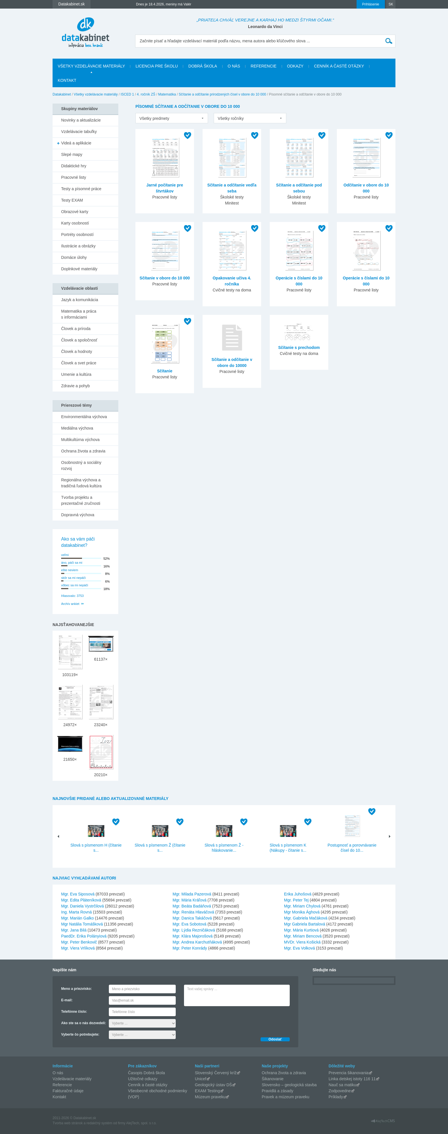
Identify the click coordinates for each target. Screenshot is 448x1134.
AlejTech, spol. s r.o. (141, 1123)
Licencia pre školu (156, 66)
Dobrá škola (202, 66)
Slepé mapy (71, 154)
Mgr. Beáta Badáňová (192, 906)
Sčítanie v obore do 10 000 (165, 278)
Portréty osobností (77, 234)
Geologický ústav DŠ (213, 1085)
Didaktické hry (73, 166)
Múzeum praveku (210, 1097)
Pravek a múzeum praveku (285, 1097)
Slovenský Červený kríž (216, 1073)
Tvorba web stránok (68, 1123)
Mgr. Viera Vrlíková (78, 948)
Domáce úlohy (74, 257)
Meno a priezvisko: (76, 989)
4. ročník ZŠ (146, 94)
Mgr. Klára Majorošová (193, 936)
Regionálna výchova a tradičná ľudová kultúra (81, 483)
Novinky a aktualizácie (81, 120)
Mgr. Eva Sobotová (189, 924)
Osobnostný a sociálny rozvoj (81, 465)
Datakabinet (62, 94)
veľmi (65, 555)
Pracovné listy (73, 177)
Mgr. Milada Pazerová (192, 894)
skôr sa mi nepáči (73, 577)
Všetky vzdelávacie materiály (91, 66)
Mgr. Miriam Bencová (302, 936)
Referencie (263, 66)
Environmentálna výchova (84, 416)
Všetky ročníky (231, 118)
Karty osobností (75, 223)
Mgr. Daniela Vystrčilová (82, 906)
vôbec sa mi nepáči (74, 585)
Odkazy (295, 66)
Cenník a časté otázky (339, 66)
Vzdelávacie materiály (72, 1079)
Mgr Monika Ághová (302, 912)
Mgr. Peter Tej (296, 900)
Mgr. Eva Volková (299, 948)
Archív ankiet (70, 603)
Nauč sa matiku (342, 1085)
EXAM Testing (207, 1091)
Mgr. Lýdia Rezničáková (194, 930)
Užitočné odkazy (142, 1079)
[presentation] (227, 1020)
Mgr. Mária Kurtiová (301, 930)
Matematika (167, 94)
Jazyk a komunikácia (79, 299)
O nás (234, 66)
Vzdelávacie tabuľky (79, 131)
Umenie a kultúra (76, 374)
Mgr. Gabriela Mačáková (305, 918)
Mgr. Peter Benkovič (79, 942)
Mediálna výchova (77, 428)
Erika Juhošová (297, 894)
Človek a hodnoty (76, 351)
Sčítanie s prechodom (299, 347)
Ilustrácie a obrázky (78, 246)
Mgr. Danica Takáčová (192, 918)
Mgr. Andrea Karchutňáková (197, 942)
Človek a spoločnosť (79, 340)
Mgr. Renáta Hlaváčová (193, 912)
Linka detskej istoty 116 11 (352, 1079)
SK (391, 4)
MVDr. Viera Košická (302, 942)
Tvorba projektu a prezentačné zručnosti (80, 500)
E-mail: (67, 1000)
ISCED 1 (127, 94)
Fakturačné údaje (68, 1091)
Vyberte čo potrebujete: (80, 1034)
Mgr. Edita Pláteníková (81, 900)
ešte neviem (69, 570)
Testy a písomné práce (81, 188)
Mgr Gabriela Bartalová (304, 924)
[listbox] (171, 118)
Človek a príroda (76, 328)
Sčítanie (165, 371)
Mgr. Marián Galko (77, 918)
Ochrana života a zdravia (83, 451)
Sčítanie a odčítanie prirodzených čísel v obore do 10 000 (222, 94)
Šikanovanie (272, 1079)
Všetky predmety (154, 118)
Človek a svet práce (78, 363)
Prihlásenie (370, 4)
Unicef (200, 1079)
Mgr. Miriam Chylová (302, 906)
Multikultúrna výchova (80, 439)
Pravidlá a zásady (277, 1091)
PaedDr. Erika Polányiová (84, 936)
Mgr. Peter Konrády (190, 948)
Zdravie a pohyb (75, 386)
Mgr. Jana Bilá (74, 930)
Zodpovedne (340, 1091)
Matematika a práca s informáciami (78, 314)
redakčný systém (99, 1123)
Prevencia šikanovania (349, 1073)
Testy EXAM (72, 200)
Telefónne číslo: (74, 1012)
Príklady (336, 1097)
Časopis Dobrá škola (146, 1073)
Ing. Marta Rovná (76, 912)
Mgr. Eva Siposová (78, 894)
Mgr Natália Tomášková (82, 924)
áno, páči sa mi (71, 562)
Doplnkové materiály (79, 269)
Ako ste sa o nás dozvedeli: (83, 1023)
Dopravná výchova (77, 515)
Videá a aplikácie (76, 143)
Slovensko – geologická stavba (289, 1085)
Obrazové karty (74, 211)
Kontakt (67, 80)
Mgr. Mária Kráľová (189, 900)
